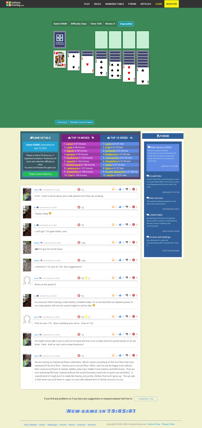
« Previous (61, 122)
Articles (145, 4)
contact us (146, 399)
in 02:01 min (116, 175)
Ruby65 (37, 243)
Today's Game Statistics (40, 174)
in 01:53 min (118, 161)
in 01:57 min (114, 168)
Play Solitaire (30, 424)
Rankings (52, 424)
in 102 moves (79, 157)
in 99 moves (76, 150)
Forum (132, 4)
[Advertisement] (182, 69)
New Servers (155, 198)
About (72, 424)
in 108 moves (79, 171)
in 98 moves (75, 147)
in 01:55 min (115, 164)
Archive (92, 424)
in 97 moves (76, 143)
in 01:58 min (121, 171)
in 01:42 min (118, 157)
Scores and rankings (159, 237)
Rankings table (114, 4)
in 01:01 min (114, 143)
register (171, 4)
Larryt (36, 278)
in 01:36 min (117, 154)
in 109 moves (77, 175)
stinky (36, 190)
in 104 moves (77, 161)
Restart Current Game (81, 122)
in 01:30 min (116, 150)
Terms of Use (154, 424)
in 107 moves (79, 168)
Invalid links (154, 176)
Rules (97, 4)
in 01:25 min (114, 147)
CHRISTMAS (155, 215)
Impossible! (126, 23)
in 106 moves (80, 164)
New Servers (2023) (159, 147)
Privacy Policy (168, 424)
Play (87, 4)
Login (158, 4)
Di (35, 207)
